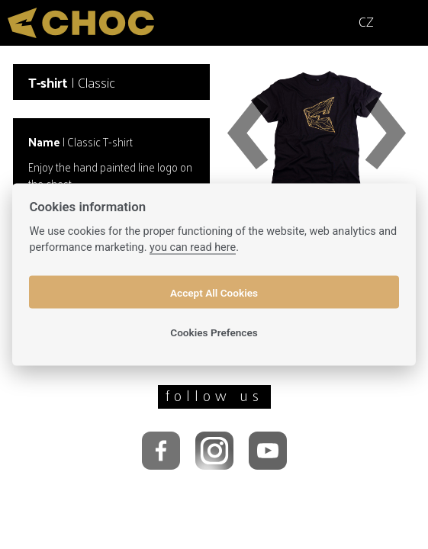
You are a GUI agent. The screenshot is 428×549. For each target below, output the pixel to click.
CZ (366, 21)
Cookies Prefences (213, 332)
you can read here (193, 247)
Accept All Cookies (214, 292)
